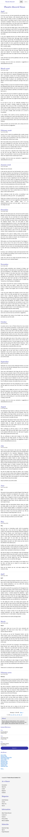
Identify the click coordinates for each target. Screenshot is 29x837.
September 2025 (4, 766)
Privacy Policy (5, 818)
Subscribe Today (5, 828)
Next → (21, 712)
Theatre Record (9, 2)
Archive (3, 801)
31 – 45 (16, 714)
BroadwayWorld (14, 731)
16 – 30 (12, 714)
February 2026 (4, 756)
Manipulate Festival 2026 (6, 757)
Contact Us (4, 815)
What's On (4, 803)
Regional (4, 790)
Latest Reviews (5, 800)
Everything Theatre (14, 743)
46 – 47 (20, 714)
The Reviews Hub (14, 737)
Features (4, 816)
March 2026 (3, 755)
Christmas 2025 (4, 762)
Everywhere (4, 785)
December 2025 (4, 761)
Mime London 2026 (5, 758)
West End (4, 787)
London (3, 788)
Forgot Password (5, 831)
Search (3, 805)
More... (2, 768)
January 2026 (3, 760)
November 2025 (4, 763)
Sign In (25, 1)
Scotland (3, 792)
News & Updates (5, 820)
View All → (14, 748)
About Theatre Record (6, 813)
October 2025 (4, 765)
